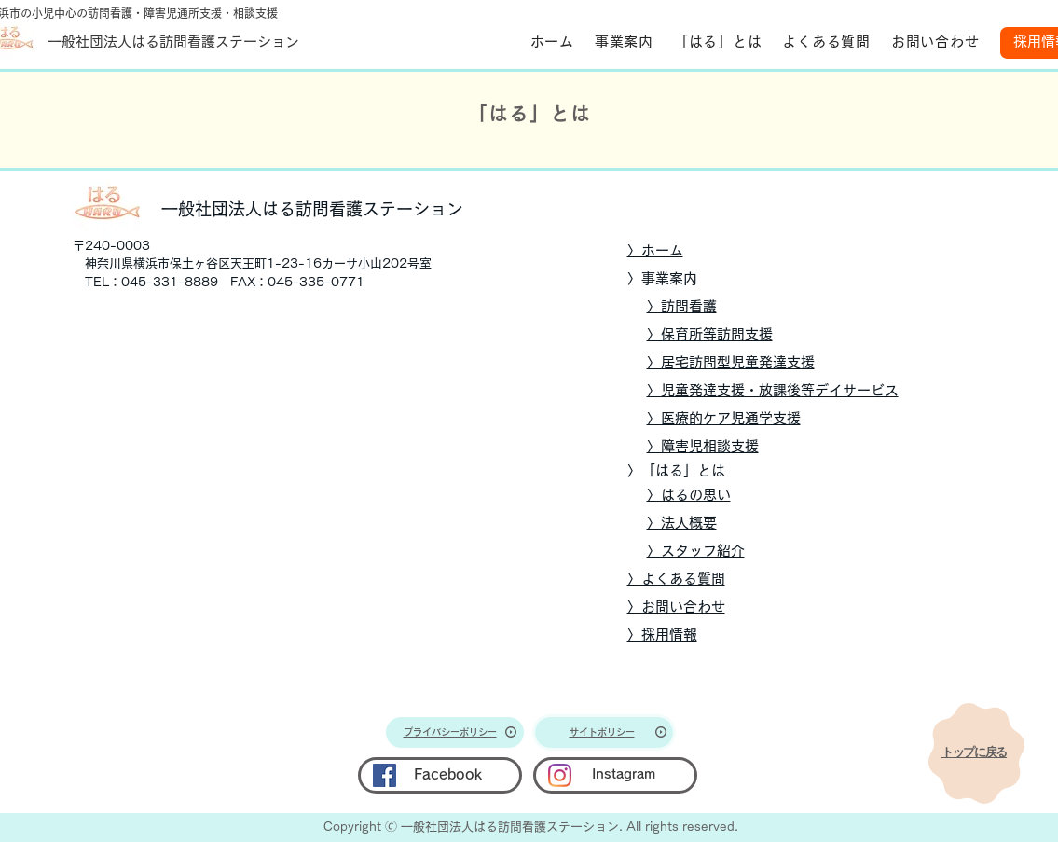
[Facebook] (384, 775)
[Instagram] (559, 775)
